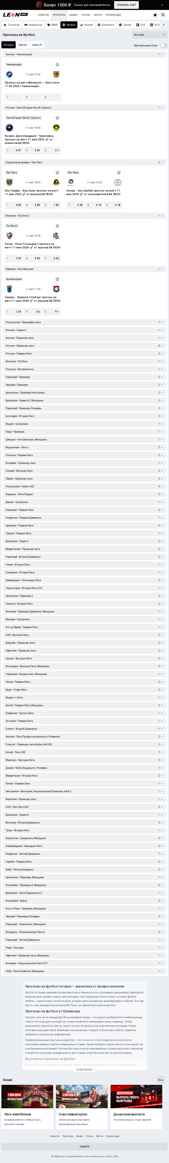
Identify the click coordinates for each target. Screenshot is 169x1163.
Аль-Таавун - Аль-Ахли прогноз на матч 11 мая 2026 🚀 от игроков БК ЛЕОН (31, 192)
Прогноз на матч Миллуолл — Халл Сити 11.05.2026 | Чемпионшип (32, 84)
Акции (73, 15)
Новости (43, 15)
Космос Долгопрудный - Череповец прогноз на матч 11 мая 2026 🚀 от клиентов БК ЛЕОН (29, 139)
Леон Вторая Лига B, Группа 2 (23, 117)
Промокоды (113, 15)
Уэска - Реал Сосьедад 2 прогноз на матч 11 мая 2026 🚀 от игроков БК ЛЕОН (32, 245)
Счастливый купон (73, 1114)
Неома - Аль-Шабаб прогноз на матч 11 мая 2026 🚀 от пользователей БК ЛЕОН (93, 192)
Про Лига (11, 172)
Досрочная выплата (129, 1114)
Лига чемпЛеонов (17, 1114)
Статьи (85, 15)
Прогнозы (59, 15)
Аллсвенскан (14, 279)
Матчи (98, 15)
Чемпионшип (14, 64)
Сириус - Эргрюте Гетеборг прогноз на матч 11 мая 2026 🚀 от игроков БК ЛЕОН (32, 299)
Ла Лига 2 (12, 225)
